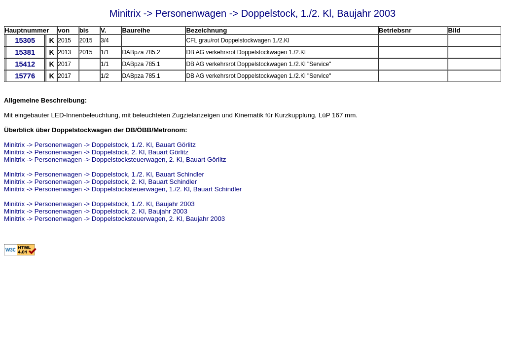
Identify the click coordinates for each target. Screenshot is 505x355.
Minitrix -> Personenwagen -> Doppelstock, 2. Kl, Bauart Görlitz (96, 152)
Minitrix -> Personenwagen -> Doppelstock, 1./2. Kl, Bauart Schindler (104, 174)
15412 (25, 64)
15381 (25, 52)
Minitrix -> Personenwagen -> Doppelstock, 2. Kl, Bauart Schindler (100, 181)
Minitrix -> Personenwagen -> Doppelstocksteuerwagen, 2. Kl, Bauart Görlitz (115, 159)
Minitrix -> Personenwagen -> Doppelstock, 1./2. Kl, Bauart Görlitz (100, 144)
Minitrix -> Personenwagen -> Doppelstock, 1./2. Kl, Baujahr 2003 (99, 204)
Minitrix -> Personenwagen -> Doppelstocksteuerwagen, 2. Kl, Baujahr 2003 (114, 218)
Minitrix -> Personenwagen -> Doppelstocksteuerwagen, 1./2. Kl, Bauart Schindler (123, 189)
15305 (25, 40)
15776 (25, 76)
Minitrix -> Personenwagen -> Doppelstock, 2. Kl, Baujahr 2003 (95, 211)
